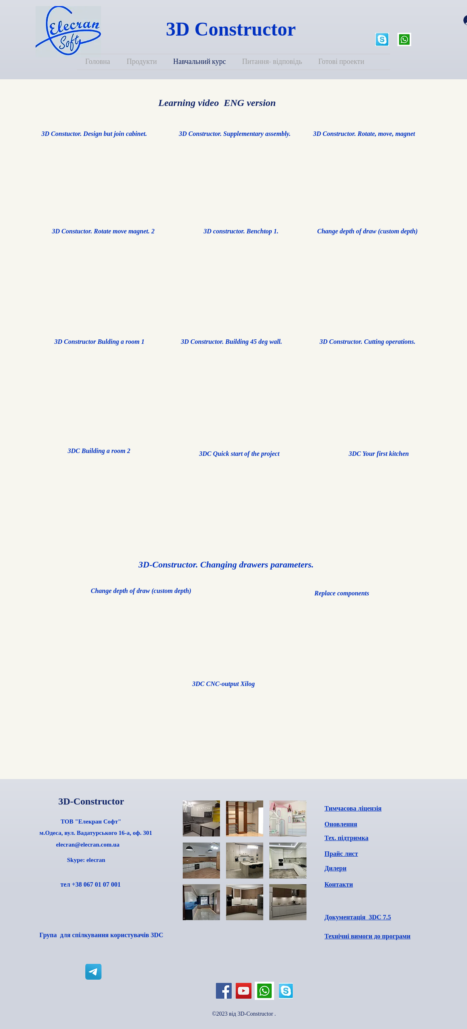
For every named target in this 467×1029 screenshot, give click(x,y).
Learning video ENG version (216, 102)
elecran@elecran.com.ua (87, 844)
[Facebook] (224, 991)
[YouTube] (243, 991)
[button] (201, 818)
